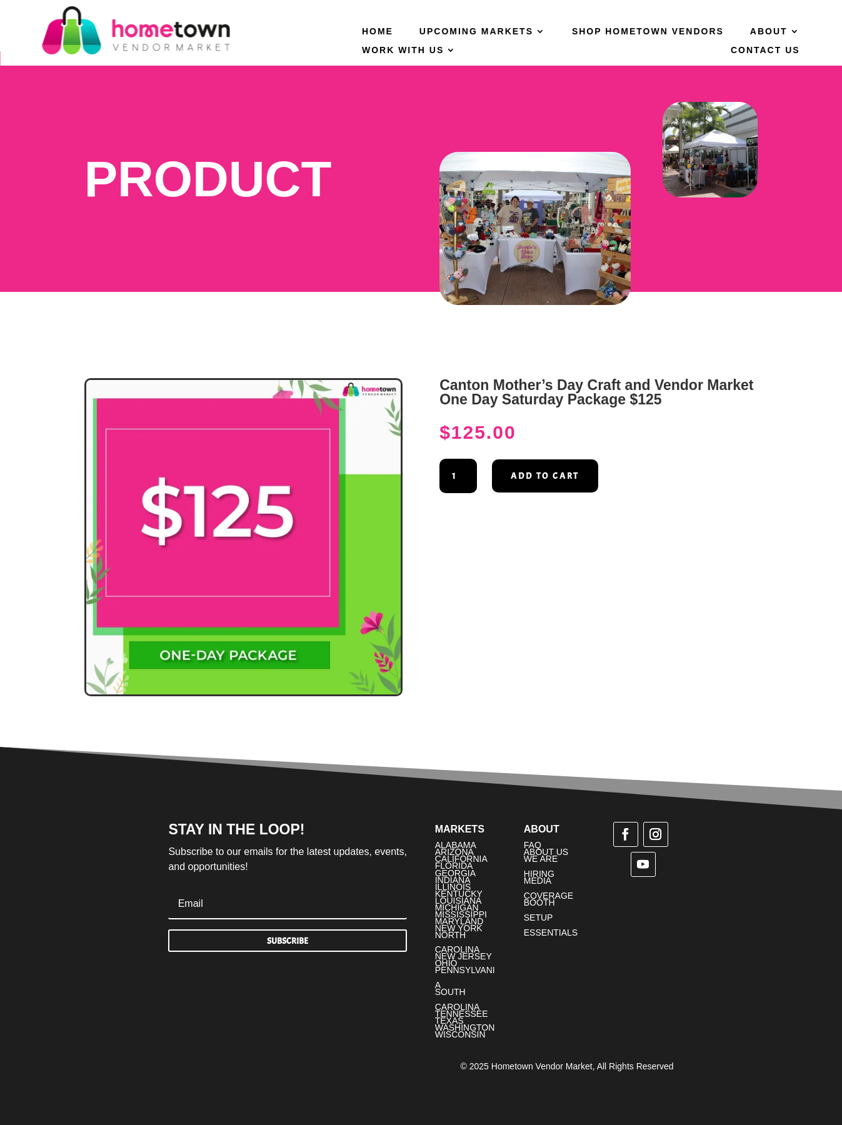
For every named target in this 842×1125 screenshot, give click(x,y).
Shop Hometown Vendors (648, 31)
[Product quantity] (458, 476)
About (769, 31)
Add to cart (545, 476)
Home (377, 31)
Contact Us (765, 50)
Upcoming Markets (476, 31)
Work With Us (403, 50)
